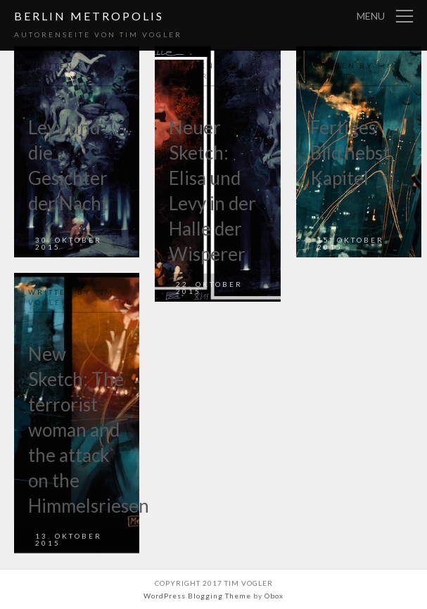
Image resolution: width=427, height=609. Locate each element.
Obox (274, 595)
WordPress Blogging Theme (197, 595)
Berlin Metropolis (89, 16)
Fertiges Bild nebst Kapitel (350, 152)
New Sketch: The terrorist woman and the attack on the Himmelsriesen (88, 429)
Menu (371, 16)
